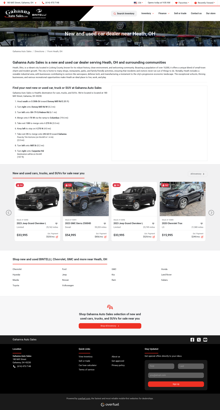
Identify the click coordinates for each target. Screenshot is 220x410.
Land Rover (166, 274)
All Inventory (198, 173)
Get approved (118, 361)
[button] (21, 2)
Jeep (64, 274)
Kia (113, 274)
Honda (164, 269)
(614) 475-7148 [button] (50, 2)
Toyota (16, 285)
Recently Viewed (203, 2)
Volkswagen (68, 285)
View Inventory (85, 356)
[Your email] (176, 375)
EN (137, 3)
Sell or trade (180, 13)
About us (116, 356)
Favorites (181, 2)
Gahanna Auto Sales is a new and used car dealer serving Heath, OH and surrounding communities (89, 62)
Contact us (196, 13)
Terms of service (86, 369)
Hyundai (16, 274)
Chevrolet (17, 269)
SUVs (74, 93)
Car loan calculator (88, 365)
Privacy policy (118, 365)
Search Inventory (124, 13)
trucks (64, 93)
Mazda (16, 280)
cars (58, 93)
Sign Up (176, 384)
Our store (211, 13)
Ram (114, 280)
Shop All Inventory (110, 325)
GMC (114, 269)
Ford (64, 269)
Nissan (65, 280)
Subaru (164, 280)
